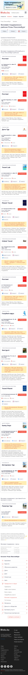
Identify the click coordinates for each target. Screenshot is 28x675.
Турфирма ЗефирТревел (8, 37)
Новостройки (18, 641)
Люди (2, 646)
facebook (21, 74)
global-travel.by (6, 255)
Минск (2, 648)
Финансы (3, 657)
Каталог (9, 16)
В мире (16, 653)
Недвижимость (5, 650)
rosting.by (5, 74)
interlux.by (5, 479)
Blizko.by (3, 670)
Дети (5, 570)
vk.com (14, 440)
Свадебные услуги (10, 594)
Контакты (3, 638)
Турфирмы (7, 586)
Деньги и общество (9, 606)
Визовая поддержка (10, 597)
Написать (5, 219)
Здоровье (6, 560)
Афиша (2, 655)
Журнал (21, 16)
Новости (3, 16)
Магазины (6, 603)
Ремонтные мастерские (10, 613)
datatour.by (5, 146)
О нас (16, 630)
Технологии (4, 661)
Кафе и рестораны (10, 589)
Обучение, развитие (9, 567)
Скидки (15, 16)
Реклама (16, 632)
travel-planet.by (6, 401)
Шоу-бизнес (17, 655)
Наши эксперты (19, 639)
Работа (16, 646)
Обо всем (16, 659)
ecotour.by (5, 364)
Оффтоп (16, 657)
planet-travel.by (6, 217)
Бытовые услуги (8, 610)
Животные (6, 577)
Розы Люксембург (6, 21)
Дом (4, 574)
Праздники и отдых (9, 584)
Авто (4, 580)
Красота (5, 564)
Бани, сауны (8, 592)
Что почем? (4, 652)
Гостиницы (7, 600)
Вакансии (17, 635)
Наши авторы (18, 637)
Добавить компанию (14, 617)
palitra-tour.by (6, 517)
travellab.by (5, 181)
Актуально (3, 653)
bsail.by (4, 328)
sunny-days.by (6, 440)
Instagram (13, 74)
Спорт (2, 659)
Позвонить (23, 65)
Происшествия (18, 652)
